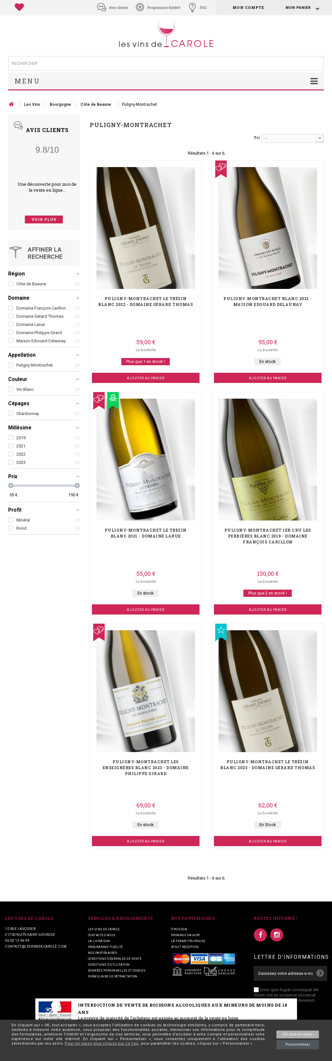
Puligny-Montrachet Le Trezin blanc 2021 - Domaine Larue (146, 533)
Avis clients (118, 7)
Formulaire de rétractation (112, 976)
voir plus (43, 219)
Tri (257, 137)
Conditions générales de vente (115, 958)
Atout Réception (185, 947)
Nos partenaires (102, 953)
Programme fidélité (164, 7)
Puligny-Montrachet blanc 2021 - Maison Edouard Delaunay (267, 301)
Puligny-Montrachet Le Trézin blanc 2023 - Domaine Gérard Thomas (267, 764)
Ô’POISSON (179, 929)
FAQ (203, 7)
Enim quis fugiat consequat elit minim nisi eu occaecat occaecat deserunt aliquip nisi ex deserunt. (286, 995)
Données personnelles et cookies (117, 970)
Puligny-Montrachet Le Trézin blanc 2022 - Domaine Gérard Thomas (145, 301)
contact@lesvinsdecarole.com (36, 946)
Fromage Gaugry (185, 935)
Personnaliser (298, 1044)
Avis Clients (47, 129)
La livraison (99, 941)
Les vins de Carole (104, 929)
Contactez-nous (101, 935)
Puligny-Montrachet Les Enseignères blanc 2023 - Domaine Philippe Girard (146, 767)
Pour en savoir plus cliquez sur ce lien (102, 1043)
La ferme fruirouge (188, 941)
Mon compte (248, 7)
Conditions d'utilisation (109, 964)
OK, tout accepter (298, 1034)
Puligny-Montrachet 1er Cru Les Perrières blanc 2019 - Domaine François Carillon (267, 535)
